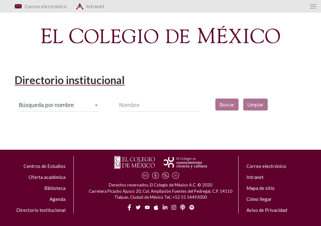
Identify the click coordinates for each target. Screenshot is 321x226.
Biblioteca (55, 188)
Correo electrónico (266, 166)
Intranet (255, 177)
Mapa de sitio (260, 188)
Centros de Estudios (45, 166)
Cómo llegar (259, 199)
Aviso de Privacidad (266, 210)
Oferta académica (47, 177)
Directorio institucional (41, 210)
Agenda (58, 199)
